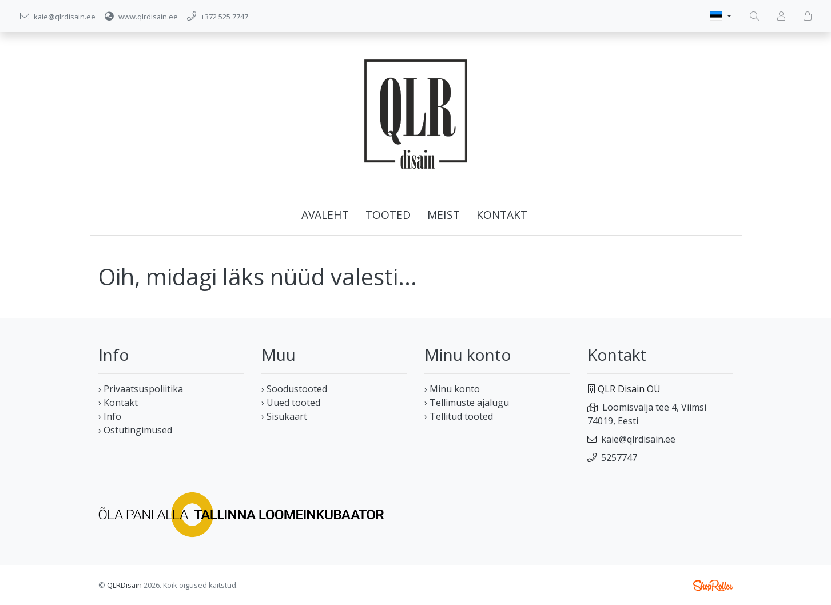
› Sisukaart (284, 416)
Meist (443, 214)
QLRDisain (124, 585)
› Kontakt (118, 402)
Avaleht (325, 214)
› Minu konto (452, 389)
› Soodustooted (294, 389)
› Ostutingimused (135, 430)
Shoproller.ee (713, 585)
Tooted (388, 214)
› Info (109, 416)
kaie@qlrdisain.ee (638, 439)
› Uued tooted (290, 402)
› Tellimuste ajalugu (466, 402)
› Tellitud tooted (458, 416)
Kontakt (501, 214)
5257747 (619, 457)
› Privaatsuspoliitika (140, 389)
